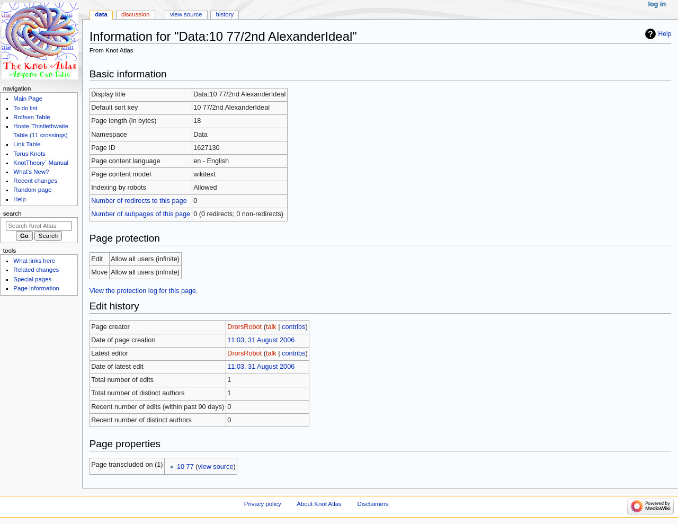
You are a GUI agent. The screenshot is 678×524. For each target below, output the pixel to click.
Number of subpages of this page (140, 214)
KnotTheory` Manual (40, 162)
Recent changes (35, 180)
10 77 (185, 466)
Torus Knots (29, 153)
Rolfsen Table (31, 117)
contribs (293, 327)
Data (101, 14)
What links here (34, 260)
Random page (32, 189)
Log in (657, 4)
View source (186, 14)
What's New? (31, 171)
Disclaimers (372, 504)
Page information (36, 288)
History (225, 14)
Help (665, 34)
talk (271, 327)
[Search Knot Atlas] (39, 225)
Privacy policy (262, 504)
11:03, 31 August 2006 (261, 340)
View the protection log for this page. (144, 291)
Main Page (27, 98)
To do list (25, 108)
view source (215, 466)
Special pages (32, 279)
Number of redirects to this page (139, 201)
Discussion (135, 14)
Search (12, 213)
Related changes (36, 270)
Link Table (26, 144)
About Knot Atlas (319, 504)
